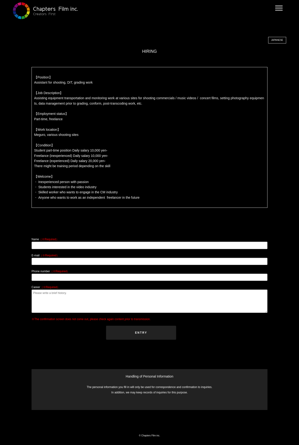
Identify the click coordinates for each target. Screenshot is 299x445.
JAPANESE (277, 40)
